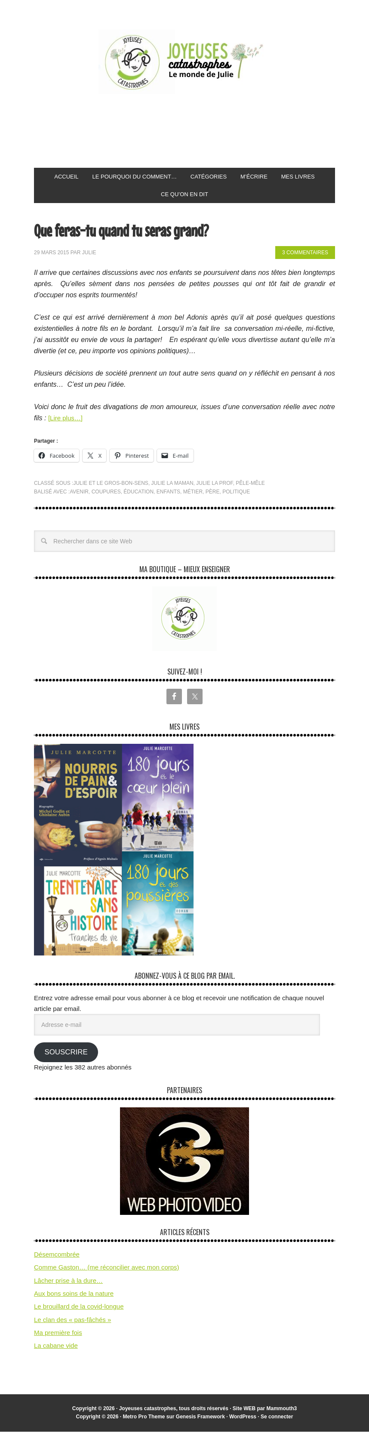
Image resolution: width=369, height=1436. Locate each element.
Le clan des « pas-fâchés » (72, 1324)
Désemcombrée (57, 1258)
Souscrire (65, 1056)
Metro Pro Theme (144, 1421)
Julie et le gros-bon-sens (110, 487)
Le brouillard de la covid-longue (78, 1310)
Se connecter (277, 1421)
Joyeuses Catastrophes (184, 61)
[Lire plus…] (66, 422)
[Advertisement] (190, 131)
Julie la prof (214, 487)
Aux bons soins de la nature (74, 1297)
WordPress (242, 1421)
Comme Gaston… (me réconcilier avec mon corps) (106, 1271)
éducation (138, 496)
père (213, 496)
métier (193, 496)
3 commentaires (305, 257)
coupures (106, 496)
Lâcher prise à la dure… (68, 1284)
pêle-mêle (250, 487)
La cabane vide (56, 1349)
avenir (79, 496)
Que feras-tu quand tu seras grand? (141, 233)
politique (236, 496)
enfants (168, 496)
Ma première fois (58, 1336)
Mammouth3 (282, 1413)
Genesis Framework (200, 1421)
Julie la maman (172, 487)
